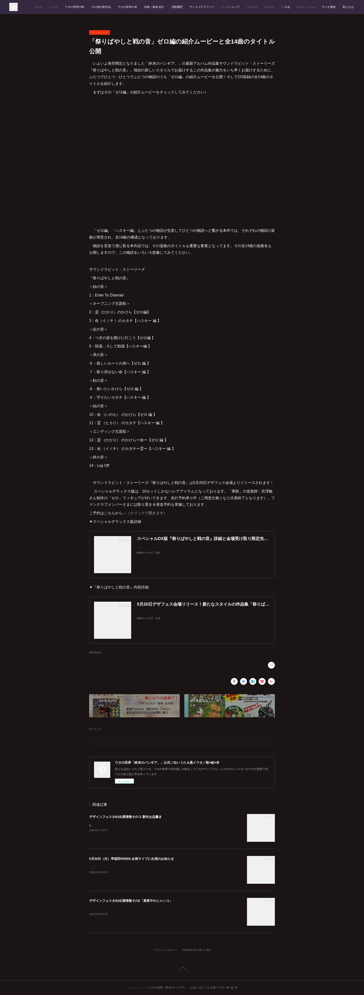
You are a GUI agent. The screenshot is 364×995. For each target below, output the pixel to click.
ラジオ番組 (329, 7)
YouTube (252, 7)
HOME (38, 7)
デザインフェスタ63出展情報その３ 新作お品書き (125, 817)
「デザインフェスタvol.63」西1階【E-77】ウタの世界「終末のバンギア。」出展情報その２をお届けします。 (159, 909)
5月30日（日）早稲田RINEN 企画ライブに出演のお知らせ (131, 859)
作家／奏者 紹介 (154, 7)
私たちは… (349, 7)
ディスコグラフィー (201, 7)
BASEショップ (230, 7)
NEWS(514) (95, 652)
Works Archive (306, 7)
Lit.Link (53, 7)
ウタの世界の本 (127, 7)
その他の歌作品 (101, 7)
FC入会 (285, 7)
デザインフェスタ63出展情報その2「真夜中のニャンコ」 (130, 901)
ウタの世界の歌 (74, 7)
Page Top (182, 969)
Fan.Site (269, 7)
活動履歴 (176, 7)
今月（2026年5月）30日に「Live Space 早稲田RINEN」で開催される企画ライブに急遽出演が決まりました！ (159, 867)
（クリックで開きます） (146, 513)
